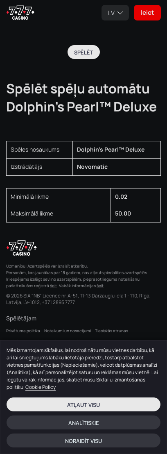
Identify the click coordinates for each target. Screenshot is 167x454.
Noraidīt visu (83, 441)
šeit (53, 285)
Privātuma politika (23, 331)
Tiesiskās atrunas (111, 331)
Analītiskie (83, 423)
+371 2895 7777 (58, 302)
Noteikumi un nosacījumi (67, 331)
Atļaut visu (83, 405)
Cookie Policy (40, 387)
